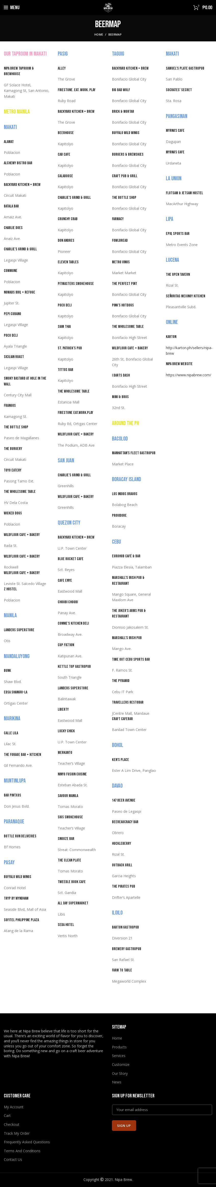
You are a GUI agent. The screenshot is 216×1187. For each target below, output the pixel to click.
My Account (13, 1106)
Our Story (120, 1073)
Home (98, 34)
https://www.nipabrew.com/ (188, 374)
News (116, 1082)
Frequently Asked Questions (27, 1142)
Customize (120, 1064)
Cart (7, 1115)
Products (119, 1047)
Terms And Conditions (22, 1150)
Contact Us (13, 1159)
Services (118, 1055)
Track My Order (17, 1133)
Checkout (11, 1124)
